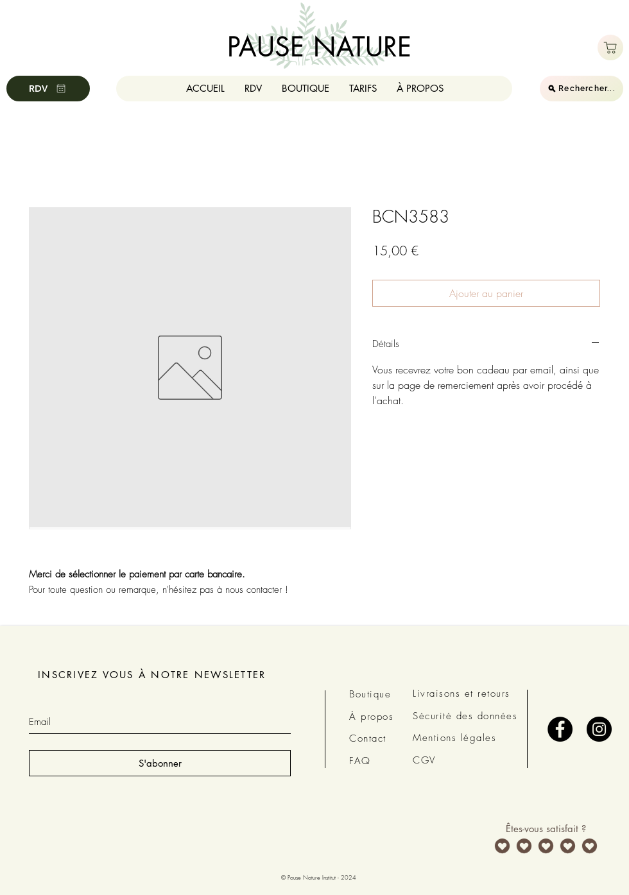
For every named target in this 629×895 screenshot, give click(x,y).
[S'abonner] (160, 763)
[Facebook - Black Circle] (560, 729)
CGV (424, 760)
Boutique (370, 694)
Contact (367, 738)
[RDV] (48, 88)
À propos (371, 716)
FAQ (360, 760)
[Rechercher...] (581, 88)
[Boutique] (610, 47)
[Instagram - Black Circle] (599, 729)
